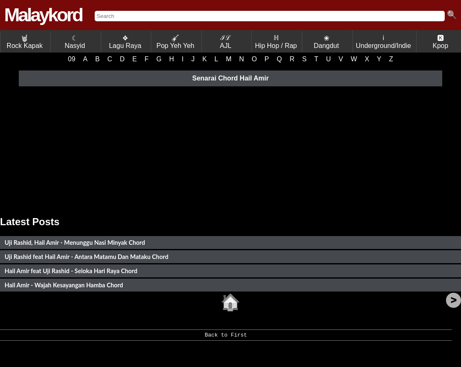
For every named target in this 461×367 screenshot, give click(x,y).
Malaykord (43, 14)
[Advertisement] (230, 149)
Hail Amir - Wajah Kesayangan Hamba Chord (64, 285)
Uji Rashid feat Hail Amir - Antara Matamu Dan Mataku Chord (87, 256)
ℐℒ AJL (226, 41)
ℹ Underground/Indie (383, 41)
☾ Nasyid (75, 42)
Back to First (226, 338)
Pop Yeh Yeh (175, 42)
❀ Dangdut (326, 42)
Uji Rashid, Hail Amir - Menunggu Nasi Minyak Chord (75, 242)
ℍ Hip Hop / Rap (276, 41)
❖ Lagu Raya (125, 42)
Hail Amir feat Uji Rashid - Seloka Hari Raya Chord (71, 270)
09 (72, 59)
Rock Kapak (25, 42)
